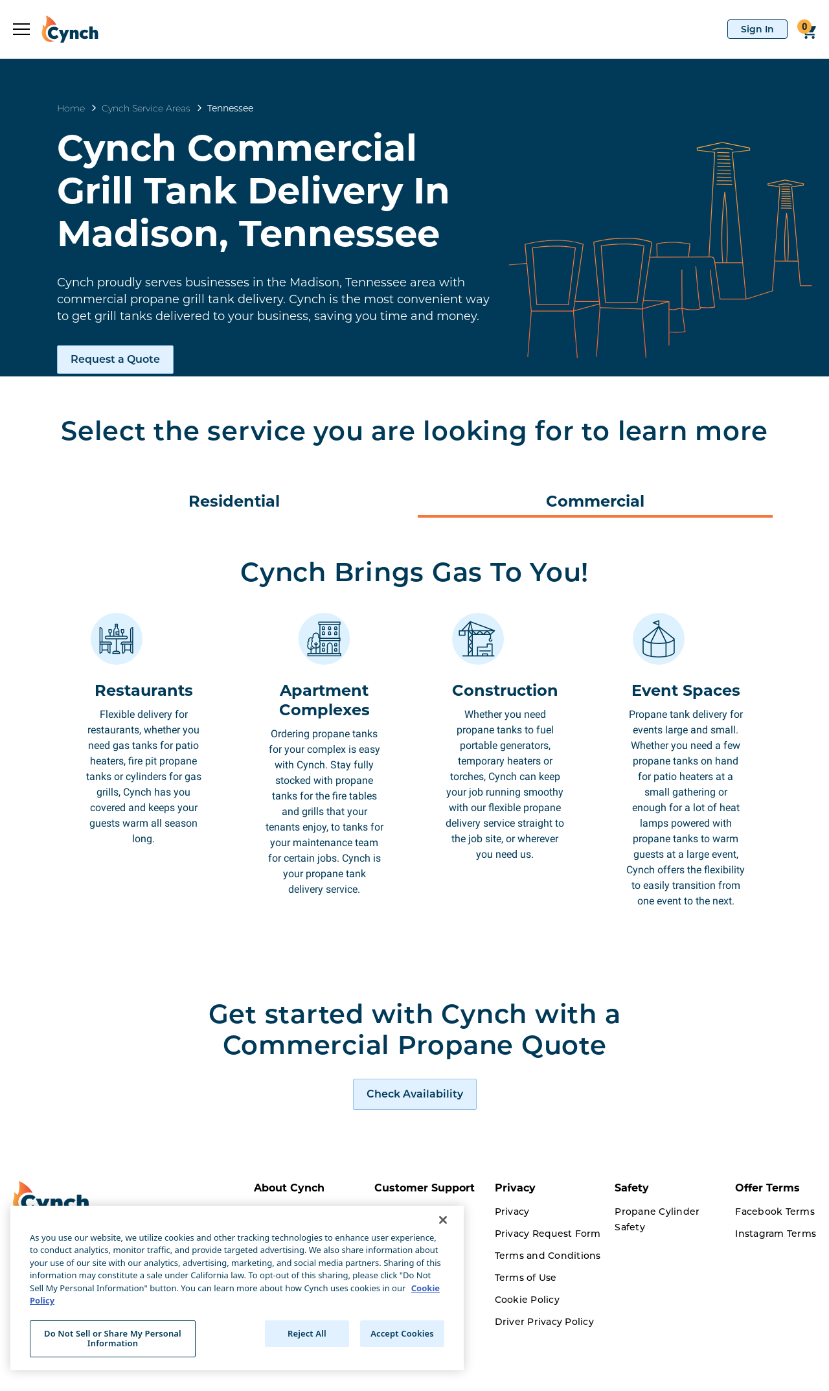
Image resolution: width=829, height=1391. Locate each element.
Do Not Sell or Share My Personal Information (112, 1339)
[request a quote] (415, 1146)
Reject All (307, 1333)
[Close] (443, 1220)
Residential (234, 501)
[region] (237, 1288)
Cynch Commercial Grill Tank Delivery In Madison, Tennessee (253, 190)
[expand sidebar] (21, 29)
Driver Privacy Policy (544, 1374)
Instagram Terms (775, 1286)
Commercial (595, 501)
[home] (64, 29)
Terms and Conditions (548, 1308)
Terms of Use (526, 1330)
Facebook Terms (775, 1264)
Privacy (512, 1264)
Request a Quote (115, 359)
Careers (272, 1374)
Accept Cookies (402, 1333)
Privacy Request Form (548, 1286)
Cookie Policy (527, 1352)
